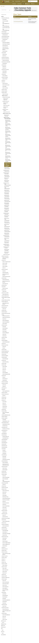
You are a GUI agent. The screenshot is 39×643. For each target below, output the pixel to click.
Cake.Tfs (3, 559)
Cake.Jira (3, 400)
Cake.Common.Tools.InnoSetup (7, 198)
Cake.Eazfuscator (5, 305)
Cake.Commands (5, 94)
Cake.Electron (4, 307)
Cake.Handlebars (5, 372)
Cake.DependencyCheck (6, 276)
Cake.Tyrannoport (5, 569)
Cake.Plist (4, 484)
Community (19, 3)
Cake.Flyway (4, 335)
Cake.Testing (4, 557)
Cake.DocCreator (5, 288)
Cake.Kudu (4, 409)
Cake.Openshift (4, 466)
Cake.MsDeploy (4, 439)
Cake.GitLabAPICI (5, 355)
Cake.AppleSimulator (5, 36)
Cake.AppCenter (5, 34)
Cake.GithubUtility (5, 352)
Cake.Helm (4, 375)
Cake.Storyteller (5, 541)
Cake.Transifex (4, 565)
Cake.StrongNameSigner (6, 542)
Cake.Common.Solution (5, 110)
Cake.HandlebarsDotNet (6, 374)
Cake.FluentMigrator (5, 332)
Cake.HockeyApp (5, 381)
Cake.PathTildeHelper (5, 477)
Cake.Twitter (4, 568)
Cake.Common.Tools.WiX (6, 247)
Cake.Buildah (4, 71)
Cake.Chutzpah (4, 78)
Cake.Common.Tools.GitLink (6, 181)
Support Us (27, 3)
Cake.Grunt (4, 369)
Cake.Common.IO (6, 101)
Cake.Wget (4, 598)
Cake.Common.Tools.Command (7, 168)
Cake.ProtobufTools (5, 490)
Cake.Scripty (4, 507)
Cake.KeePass (4, 406)
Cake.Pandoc (4, 472)
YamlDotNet (4, 634)
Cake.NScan (4, 451)
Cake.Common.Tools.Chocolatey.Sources (8, 157)
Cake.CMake (4, 86)
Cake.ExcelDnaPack (5, 320)
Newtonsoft (4, 627)
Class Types (2, 6)
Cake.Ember (4, 310)
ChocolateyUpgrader (17, 18)
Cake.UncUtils (4, 571)
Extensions (14, 3)
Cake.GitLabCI (4, 357)
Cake (3, 16)
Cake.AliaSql (4, 19)
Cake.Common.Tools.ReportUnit (7, 228)
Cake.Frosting (4, 337)
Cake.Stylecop (4, 545)
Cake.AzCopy (4, 54)
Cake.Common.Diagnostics (5, 99)
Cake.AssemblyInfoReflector (5, 49)
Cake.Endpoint (4, 311)
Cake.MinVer (4, 431)
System (3, 631)
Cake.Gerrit (4, 346)
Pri (2, 628)
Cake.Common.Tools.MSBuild (6, 203)
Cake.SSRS (4, 539)
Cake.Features (4, 325)
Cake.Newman (4, 445)
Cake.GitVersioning (5, 361)
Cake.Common (5, 95)
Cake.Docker (4, 291)
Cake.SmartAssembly (5, 521)
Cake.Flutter (4, 334)
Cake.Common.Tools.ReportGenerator (7, 225)
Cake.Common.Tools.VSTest (6, 242)
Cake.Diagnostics (5, 283)
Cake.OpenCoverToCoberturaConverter (5, 465)
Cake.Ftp (3, 338)
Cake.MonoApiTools (5, 436)
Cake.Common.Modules (5, 103)
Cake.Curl (3, 267)
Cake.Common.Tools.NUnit (6, 216)
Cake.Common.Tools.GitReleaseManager (7, 184)
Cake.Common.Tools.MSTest (6, 209)
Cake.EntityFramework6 (6, 313)
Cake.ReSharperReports (6, 498)
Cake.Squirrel (4, 538)
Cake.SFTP (4, 515)
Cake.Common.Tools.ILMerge (6, 193)
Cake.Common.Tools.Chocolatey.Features (8, 135)
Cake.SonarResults (5, 524)
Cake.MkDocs (4, 433)
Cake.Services (4, 512)
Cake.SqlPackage (5, 530)
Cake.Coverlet (4, 264)
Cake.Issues (4, 397)
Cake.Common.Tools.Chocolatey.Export (8, 132)
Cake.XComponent (5, 607)
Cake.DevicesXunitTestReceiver (6, 282)
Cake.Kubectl (4, 407)
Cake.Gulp (4, 371)
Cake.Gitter (4, 360)
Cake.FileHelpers (5, 328)
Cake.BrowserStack (5, 69)
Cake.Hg (3, 377)
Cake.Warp (4, 592)
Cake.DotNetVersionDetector (5, 304)
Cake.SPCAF (4, 527)
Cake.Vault (4, 580)
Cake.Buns (4, 74)
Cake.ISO (3, 395)
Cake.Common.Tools (7, 113)
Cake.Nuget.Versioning (6, 459)
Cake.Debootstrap (5, 272)
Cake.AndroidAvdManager (5, 26)
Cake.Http (4, 386)
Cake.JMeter (4, 401)
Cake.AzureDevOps (5, 57)
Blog (13, 1)
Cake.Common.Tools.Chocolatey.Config (8, 124)
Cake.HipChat (4, 380)
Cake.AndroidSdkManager (5, 30)
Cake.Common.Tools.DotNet (6, 173)
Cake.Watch (4, 593)
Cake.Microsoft (4, 427)
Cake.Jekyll (4, 398)
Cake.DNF (3, 286)
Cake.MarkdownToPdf (6, 424)
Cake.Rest (4, 501)
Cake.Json (4, 403)
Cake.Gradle (4, 363)
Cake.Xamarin (4, 604)
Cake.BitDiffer (4, 63)
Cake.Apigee (4, 31)
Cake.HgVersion (5, 378)
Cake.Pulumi (4, 492)
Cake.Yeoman (4, 619)
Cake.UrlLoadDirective (5, 577)
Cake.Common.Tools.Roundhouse (7, 231)
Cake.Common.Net (6, 105)
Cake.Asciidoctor (5, 45)
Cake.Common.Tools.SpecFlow (6, 236)
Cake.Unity (4, 574)
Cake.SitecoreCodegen (6, 518)
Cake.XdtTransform (5, 609)
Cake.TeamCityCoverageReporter (6, 554)
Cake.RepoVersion (5, 496)
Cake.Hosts (4, 384)
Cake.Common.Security (5, 107)
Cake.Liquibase (4, 416)
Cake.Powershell (5, 487)
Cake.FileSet (4, 329)
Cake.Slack (4, 519)
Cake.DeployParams (5, 279)
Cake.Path (4, 475)
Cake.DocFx (4, 289)
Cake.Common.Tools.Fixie (6, 178)
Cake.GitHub (4, 349)
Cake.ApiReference (5, 33)
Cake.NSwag (4, 454)
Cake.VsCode (4, 585)
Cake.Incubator (4, 392)
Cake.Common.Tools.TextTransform (6, 239)
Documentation (17, 1)
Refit (2, 630)
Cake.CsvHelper (4, 266)
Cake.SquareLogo (5, 536)
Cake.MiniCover (4, 430)
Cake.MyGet (4, 441)
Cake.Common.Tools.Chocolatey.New (8, 142)
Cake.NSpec (4, 453)
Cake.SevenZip (4, 513)
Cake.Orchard (4, 468)
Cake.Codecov (4, 89)
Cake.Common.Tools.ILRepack (6, 196)
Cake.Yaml (4, 616)
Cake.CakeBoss (4, 75)
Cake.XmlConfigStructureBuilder (6, 611)
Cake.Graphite (4, 366)
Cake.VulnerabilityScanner (5, 590)
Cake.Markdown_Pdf (5, 421)
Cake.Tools (4, 562)
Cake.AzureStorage (5, 60)
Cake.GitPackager (5, 358)
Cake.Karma (4, 404)
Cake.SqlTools (4, 535)
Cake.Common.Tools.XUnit (6, 252)
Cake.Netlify (4, 444)
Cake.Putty (4, 493)
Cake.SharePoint (5, 516)
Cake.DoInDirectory (5, 294)
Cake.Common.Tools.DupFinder (7, 176)
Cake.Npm (4, 448)
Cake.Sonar (4, 522)
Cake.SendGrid (4, 510)
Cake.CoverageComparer (6, 261)
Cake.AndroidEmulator (6, 27)
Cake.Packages (4, 469)
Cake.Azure (4, 55)
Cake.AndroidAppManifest (5, 23)
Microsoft (3, 625)
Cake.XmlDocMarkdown (6, 614)
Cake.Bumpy (4, 72)
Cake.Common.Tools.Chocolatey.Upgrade (7, 165)
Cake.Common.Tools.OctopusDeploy (6, 219)
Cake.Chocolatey (5, 77)
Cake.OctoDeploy (5, 462)
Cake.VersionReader (5, 582)
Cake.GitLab (4, 354)
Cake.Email (4, 308)
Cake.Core (4, 260)
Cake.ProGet (4, 489)
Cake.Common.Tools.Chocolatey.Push (8, 153)
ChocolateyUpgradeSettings (18, 21)
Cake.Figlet (4, 326)
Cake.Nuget (4, 456)
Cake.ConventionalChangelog (5, 258)
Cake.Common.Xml (6, 254)
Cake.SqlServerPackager (6, 533)
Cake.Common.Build (6, 97)
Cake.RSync (4, 504)
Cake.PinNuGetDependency (6, 481)
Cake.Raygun (4, 495)
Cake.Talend (4, 550)
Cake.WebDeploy (5, 595)
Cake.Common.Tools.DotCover (6, 171)
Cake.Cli (3, 81)
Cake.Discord (4, 285)
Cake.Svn (3, 547)
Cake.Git (3, 348)
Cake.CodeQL (4, 92)
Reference (23, 1)
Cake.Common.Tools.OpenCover (7, 222)
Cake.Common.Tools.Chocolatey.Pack (8, 146)
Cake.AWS (4, 52)
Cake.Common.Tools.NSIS (6, 211)
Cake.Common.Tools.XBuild (6, 250)
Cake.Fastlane (4, 323)
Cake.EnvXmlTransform (6, 317)
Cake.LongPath (4, 418)
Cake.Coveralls (4, 263)
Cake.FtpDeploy (4, 340)
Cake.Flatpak (4, 331)
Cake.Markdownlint (5, 422)
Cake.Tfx (3, 560)
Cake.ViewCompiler (5, 583)
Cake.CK (3, 80)
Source (32, 3)
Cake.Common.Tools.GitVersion (7, 191)
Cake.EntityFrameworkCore (6, 315)
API (23, 3)
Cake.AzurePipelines (5, 58)
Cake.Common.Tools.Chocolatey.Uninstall (8, 160)
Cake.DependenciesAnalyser (5, 274)
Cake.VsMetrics (4, 588)
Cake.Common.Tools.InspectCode (7, 201)
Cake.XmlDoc (4, 613)
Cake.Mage (4, 419)
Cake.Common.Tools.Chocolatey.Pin (8, 149)
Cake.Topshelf (4, 563)
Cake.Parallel (4, 474)
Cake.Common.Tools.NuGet (6, 214)
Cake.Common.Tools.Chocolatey (7, 118)
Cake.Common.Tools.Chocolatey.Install (8, 139)
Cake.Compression (5, 256)
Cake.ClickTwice (5, 83)
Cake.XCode (4, 606)
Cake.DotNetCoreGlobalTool (6, 298)
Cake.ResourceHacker (5, 499)
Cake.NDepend (4, 442)
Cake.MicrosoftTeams (6, 428)
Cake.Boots (4, 66)
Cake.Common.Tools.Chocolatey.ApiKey (8, 121)
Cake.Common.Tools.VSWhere (6, 245)
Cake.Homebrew (5, 383)
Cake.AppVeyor (4, 39)
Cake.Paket (4, 471)
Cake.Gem (4, 343)
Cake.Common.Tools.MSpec (6, 206)
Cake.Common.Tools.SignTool (6, 234)
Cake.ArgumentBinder (6, 42)
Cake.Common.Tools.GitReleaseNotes (7, 187)
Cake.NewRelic (4, 447)
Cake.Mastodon (4, 425)
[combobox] (32, 1)
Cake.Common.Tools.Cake (6, 116)
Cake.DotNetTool (5, 301)
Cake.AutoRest (4, 51)
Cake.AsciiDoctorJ (5, 47)
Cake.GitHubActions (5, 351)
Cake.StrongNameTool (6, 544)
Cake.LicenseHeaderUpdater (5, 413)
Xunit (3, 633)
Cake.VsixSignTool (5, 586)
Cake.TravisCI (4, 566)
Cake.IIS (3, 389)
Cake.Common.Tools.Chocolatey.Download (8, 128)
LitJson (3, 622)
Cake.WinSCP (4, 601)
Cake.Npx (3, 450)
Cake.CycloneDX (5, 269)
